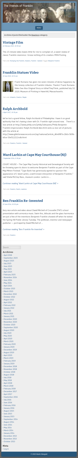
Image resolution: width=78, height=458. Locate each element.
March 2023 (8, 291)
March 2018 (8, 386)
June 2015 (8, 413)
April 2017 (8, 394)
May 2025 (8, 269)
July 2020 (7, 333)
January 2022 (9, 308)
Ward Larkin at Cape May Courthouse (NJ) (34, 155)
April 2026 (8, 255)
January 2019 (9, 363)
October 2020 (9, 324)
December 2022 (10, 294)
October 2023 (9, 288)
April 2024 (8, 285)
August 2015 (9, 411)
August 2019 (9, 352)
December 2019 (10, 349)
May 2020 (8, 336)
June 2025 (8, 266)
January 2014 (9, 433)
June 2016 (8, 402)
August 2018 (9, 374)
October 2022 (9, 297)
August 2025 (9, 260)
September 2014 (11, 419)
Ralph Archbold (15, 109)
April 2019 (8, 355)
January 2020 (9, 347)
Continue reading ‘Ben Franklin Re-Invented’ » (23, 229)
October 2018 (9, 372)
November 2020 (10, 322)
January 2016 (9, 408)
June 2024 (8, 280)
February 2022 (9, 305)
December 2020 (10, 319)
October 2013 (9, 441)
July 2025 (7, 263)
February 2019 (10, 361)
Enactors (27, 61)
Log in (6, 449)
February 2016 (10, 405)
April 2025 (8, 272)
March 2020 (8, 341)
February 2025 (10, 274)
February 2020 (10, 344)
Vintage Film (13, 42)
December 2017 (10, 391)
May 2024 (8, 283)
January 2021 (9, 316)
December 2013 (10, 436)
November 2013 (10, 438)
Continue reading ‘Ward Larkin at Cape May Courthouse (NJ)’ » (30, 183)
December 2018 (10, 366)
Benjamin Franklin (54, 61)
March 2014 (8, 430)
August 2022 (9, 299)
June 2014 (8, 425)
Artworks (13, 97)
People (24, 97)
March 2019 (8, 358)
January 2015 (9, 416)
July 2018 (7, 377)
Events (18, 189)
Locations (24, 189)
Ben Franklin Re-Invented (23, 201)
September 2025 (11, 258)
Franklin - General (36, 61)
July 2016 (7, 400)
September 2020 (11, 327)
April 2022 (8, 302)
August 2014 (9, 422)
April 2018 (8, 383)
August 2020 (9, 330)
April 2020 (8, 338)
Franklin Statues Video (21, 72)
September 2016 (11, 397)
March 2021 (8, 313)
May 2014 (8, 427)
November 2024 (10, 277)
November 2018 (10, 369)
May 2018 (8, 380)
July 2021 (7, 311)
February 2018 (10, 388)
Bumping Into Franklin (17, 61)
